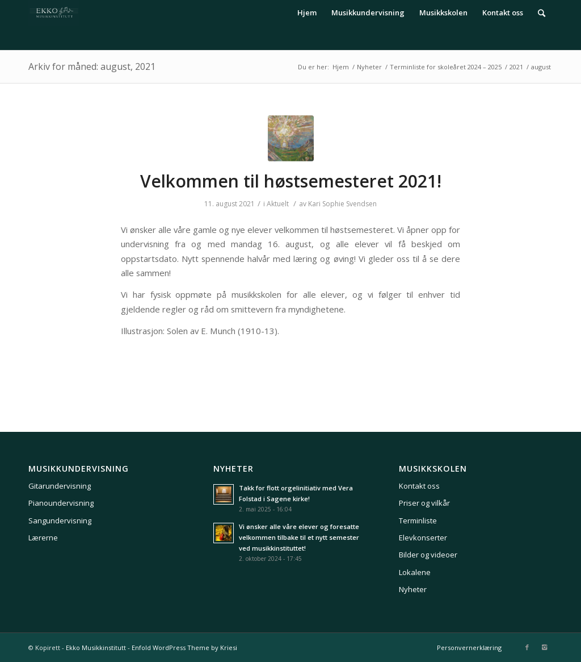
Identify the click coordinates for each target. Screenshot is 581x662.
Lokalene (415, 572)
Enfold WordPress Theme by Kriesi (184, 647)
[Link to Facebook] (527, 647)
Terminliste (418, 520)
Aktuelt (278, 204)
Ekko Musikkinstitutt (96, 647)
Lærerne (43, 537)
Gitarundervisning (59, 486)
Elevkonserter (423, 537)
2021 (516, 67)
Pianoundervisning (61, 503)
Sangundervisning (59, 520)
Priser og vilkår (424, 503)
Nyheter (369, 67)
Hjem (340, 67)
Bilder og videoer (428, 554)
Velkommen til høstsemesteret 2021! (290, 181)
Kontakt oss (419, 486)
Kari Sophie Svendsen (342, 204)
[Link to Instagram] (544, 647)
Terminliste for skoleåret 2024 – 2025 (446, 67)
